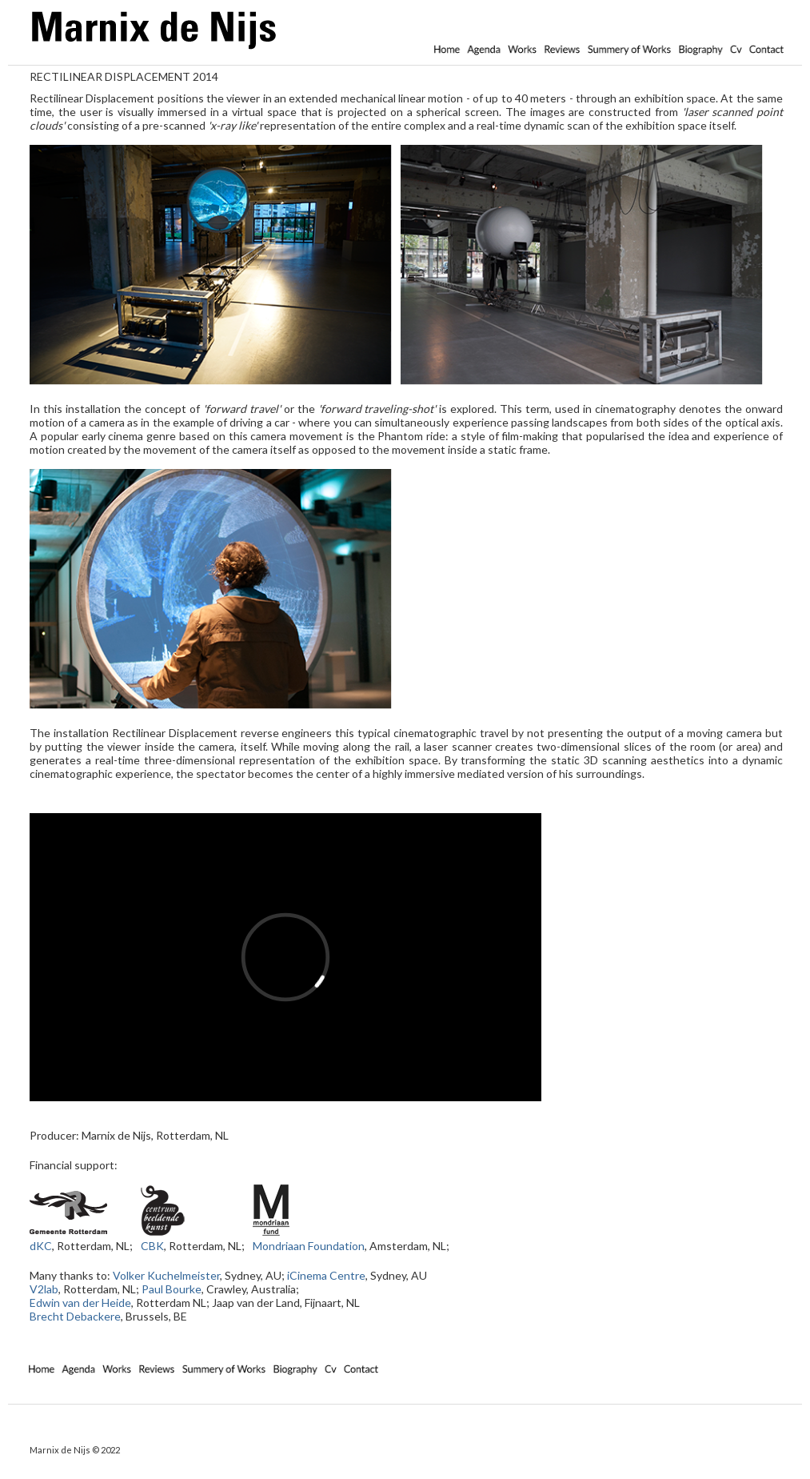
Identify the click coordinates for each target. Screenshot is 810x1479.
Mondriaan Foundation (309, 1246)
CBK (152, 1246)
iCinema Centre (326, 1275)
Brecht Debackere (75, 1316)
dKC (41, 1246)
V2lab (44, 1289)
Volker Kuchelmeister (166, 1275)
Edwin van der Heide (80, 1302)
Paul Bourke (172, 1289)
